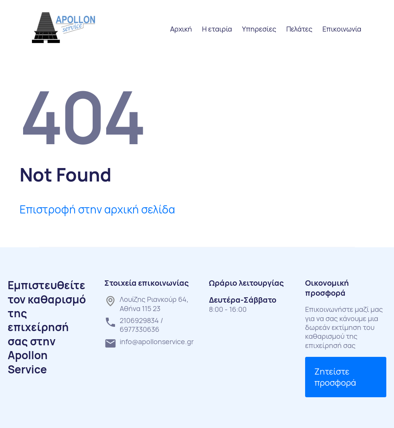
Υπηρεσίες (259, 28)
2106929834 (139, 320)
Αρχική (181, 28)
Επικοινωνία (341, 28)
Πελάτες (299, 28)
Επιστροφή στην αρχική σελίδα (97, 209)
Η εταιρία (217, 28)
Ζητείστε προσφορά (335, 377)
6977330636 (139, 329)
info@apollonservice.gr (157, 341)
